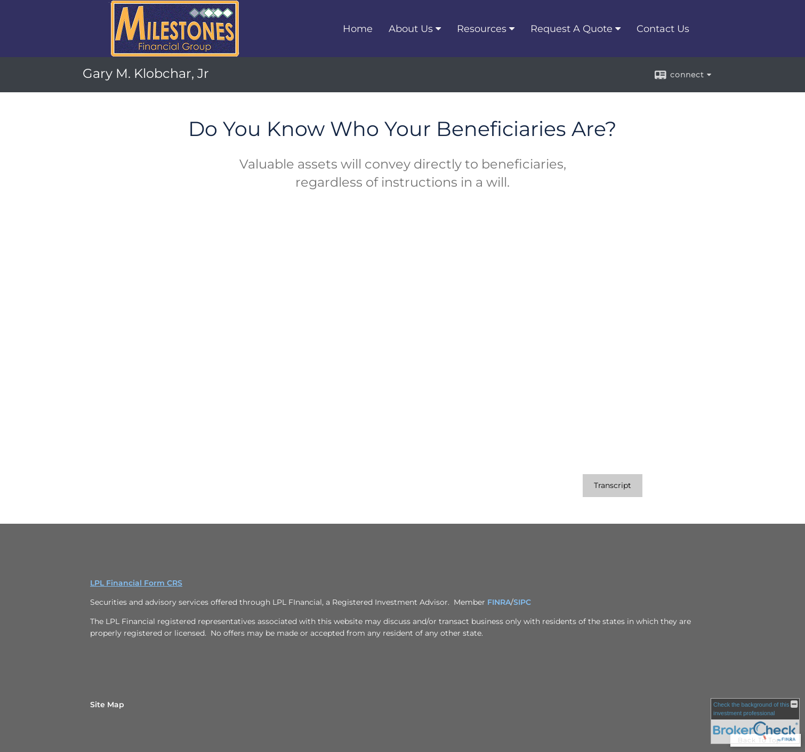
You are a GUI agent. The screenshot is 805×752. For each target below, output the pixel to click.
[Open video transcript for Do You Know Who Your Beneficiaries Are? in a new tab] (612, 485)
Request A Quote (571, 29)
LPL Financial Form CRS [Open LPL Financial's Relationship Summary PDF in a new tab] (136, 583)
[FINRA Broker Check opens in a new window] (755, 721)
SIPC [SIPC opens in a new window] (522, 602)
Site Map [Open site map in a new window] (107, 704)
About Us (411, 29)
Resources (481, 29)
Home (358, 29)
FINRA (499, 602)
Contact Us (663, 29)
